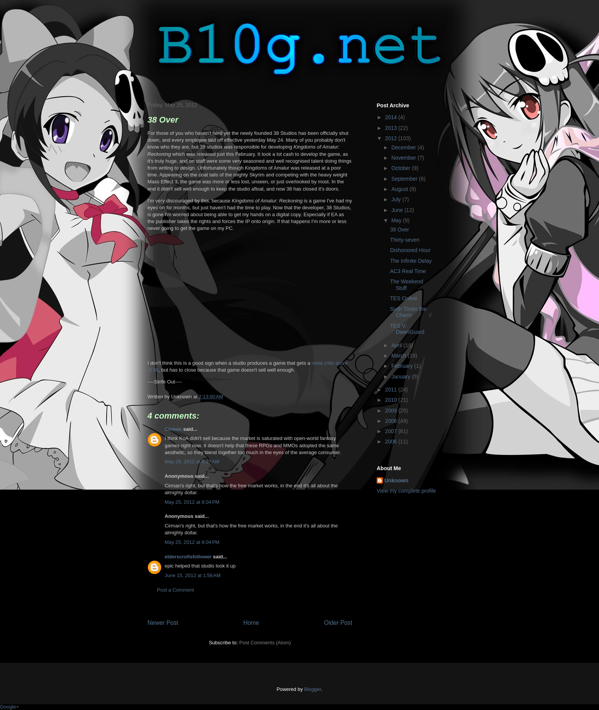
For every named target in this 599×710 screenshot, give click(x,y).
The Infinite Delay (411, 261)
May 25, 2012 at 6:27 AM (192, 461)
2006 (391, 441)
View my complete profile (406, 491)
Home (251, 622)
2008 (391, 421)
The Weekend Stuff (406, 284)
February (402, 366)
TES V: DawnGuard (407, 329)
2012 (391, 138)
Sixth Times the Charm (408, 312)
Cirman (173, 429)
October (401, 168)
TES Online (404, 298)
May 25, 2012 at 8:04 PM (192, 502)
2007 (391, 431)
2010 (391, 400)
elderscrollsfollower (188, 557)
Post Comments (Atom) (265, 642)
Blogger (312, 689)
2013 (391, 128)
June (397, 210)
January (401, 377)
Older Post (338, 622)
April (397, 345)
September (405, 179)
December (404, 147)
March (399, 356)
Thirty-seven (404, 240)
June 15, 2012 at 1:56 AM (192, 575)
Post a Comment (175, 590)
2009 (391, 411)
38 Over (399, 229)
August (400, 189)
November (404, 158)
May (397, 220)
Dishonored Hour (410, 250)
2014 (391, 117)
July (396, 199)
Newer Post (162, 622)
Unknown (396, 480)
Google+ (9, 707)
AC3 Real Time (408, 271)
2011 (391, 390)
